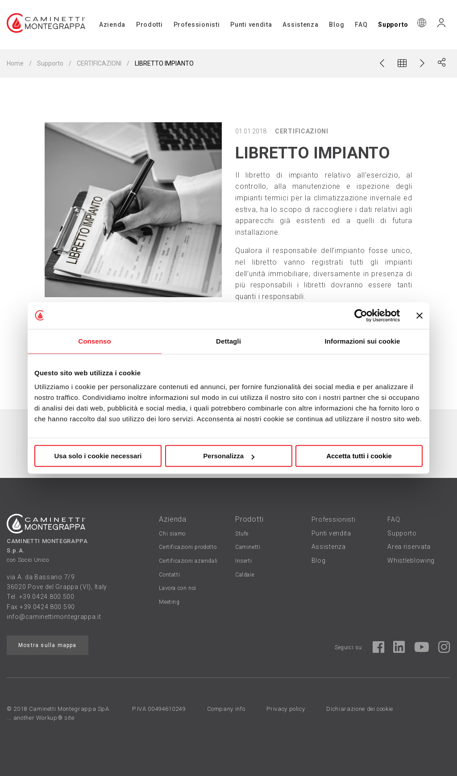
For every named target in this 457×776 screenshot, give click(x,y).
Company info (226, 708)
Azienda (112, 24)
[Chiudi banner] (419, 315)
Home (15, 63)
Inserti (243, 561)
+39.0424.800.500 (47, 596)
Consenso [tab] (94, 341)
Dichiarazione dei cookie (359, 708)
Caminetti (247, 547)
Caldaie (244, 575)
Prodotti (149, 24)
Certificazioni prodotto (187, 547)
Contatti (169, 575)
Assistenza (300, 24)
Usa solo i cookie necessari (98, 456)
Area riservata (409, 546)
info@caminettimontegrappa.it (54, 616)
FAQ (361, 24)
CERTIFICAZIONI (99, 63)
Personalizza (228, 456)
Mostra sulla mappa (47, 645)
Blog (336, 24)
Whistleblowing (411, 560)
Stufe (242, 534)
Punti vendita (251, 24)
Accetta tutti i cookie (359, 456)
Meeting (169, 602)
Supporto (393, 24)
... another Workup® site (41, 717)
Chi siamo (172, 534)
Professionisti (197, 24)
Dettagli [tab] (228, 341)
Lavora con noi (177, 588)
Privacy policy (285, 708)
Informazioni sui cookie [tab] (362, 341)
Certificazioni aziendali (188, 561)
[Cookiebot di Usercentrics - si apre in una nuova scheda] (361, 315)
